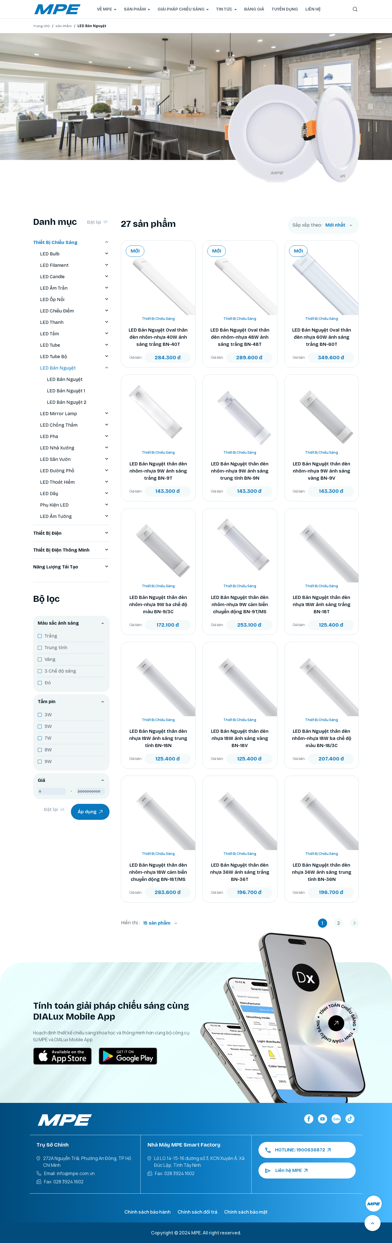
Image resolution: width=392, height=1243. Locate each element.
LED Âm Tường (75, 516)
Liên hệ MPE (286, 1170)
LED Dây (75, 493)
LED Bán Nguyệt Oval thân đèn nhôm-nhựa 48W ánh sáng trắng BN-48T (239, 337)
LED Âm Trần (75, 288)
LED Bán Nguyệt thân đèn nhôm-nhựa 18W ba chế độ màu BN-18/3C (321, 738)
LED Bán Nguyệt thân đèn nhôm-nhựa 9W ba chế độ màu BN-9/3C (158, 604)
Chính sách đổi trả (197, 1212)
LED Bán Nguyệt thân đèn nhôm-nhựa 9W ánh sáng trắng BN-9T (158, 471)
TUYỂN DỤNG (285, 9)
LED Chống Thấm (75, 425)
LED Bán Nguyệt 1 (66, 391)
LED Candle (75, 276)
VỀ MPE (106, 9)
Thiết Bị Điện (71, 533)
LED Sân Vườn (75, 459)
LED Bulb (75, 254)
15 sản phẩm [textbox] (156, 923)
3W (48, 714)
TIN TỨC (226, 9)
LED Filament (75, 265)
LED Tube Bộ (75, 356)
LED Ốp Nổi (75, 299)
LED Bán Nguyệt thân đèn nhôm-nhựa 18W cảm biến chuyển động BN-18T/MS (158, 872)
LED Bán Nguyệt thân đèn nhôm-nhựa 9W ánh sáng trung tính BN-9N (239, 471)
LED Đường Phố (75, 470)
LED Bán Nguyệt (75, 368)
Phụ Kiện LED (75, 505)
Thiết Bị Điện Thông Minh (71, 550)
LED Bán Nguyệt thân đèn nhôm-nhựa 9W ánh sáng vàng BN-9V (321, 471)
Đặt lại (97, 222)
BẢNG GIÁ (254, 9)
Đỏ (48, 682)
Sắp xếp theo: (307, 225)
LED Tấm (75, 333)
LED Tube (75, 345)
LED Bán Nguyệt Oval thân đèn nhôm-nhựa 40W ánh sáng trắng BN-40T (158, 337)
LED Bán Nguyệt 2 (66, 402)
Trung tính (56, 647)
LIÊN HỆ (313, 9)
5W (48, 726)
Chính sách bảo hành (147, 1212)
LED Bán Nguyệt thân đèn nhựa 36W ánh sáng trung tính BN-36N (321, 872)
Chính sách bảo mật (246, 1212)
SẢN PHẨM (137, 9)
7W (48, 738)
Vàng (50, 659)
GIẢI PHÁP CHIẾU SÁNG (183, 9)
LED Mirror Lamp (75, 413)
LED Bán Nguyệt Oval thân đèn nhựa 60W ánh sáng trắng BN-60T (321, 337)
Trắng (51, 636)
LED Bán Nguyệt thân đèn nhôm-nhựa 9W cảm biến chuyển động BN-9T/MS (239, 604)
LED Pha (75, 436)
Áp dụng (90, 812)
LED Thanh (75, 322)
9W (48, 761)
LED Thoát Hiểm (75, 482)
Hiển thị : (130, 922)
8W (48, 749)
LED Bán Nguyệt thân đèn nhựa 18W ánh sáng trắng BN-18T (322, 604)
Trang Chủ (41, 26)
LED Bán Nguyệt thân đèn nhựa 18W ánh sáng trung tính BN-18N (158, 738)
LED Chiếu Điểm (75, 311)
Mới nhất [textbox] (335, 225)
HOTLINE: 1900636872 (298, 1150)
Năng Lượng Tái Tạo (71, 567)
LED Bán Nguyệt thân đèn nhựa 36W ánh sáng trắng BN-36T (239, 872)
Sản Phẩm (63, 26)
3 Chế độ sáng (60, 671)
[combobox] (339, 225)
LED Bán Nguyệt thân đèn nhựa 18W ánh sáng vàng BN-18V (239, 738)
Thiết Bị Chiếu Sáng (71, 242)
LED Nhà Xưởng (75, 448)
